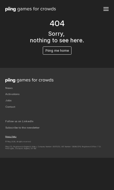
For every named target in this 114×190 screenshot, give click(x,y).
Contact (10, 106)
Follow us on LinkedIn (19, 121)
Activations (12, 94)
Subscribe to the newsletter (22, 127)
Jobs (8, 100)
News (8, 88)
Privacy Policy (10, 137)
